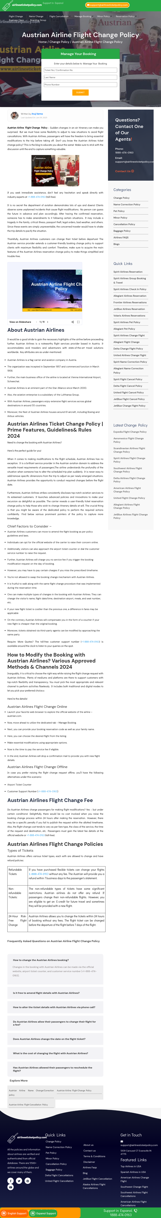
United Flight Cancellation (58, 1178)
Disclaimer (88, 1160)
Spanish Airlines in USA (132, 1170)
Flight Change (16, 16)
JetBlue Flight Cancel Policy (128, 395)
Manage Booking (83, 16)
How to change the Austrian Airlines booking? (41, 959)
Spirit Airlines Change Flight (128, 335)
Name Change (36, 16)
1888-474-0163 (124, 152)
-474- (40, 874)
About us (88, 1144)
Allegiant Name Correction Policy (131, 368)
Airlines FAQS (120, 237)
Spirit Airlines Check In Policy (129, 289)
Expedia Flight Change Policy (129, 427)
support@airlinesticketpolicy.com (135, 161)
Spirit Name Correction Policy (129, 362)
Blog (85, 1171)
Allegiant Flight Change (125, 342)
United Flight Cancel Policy (127, 388)
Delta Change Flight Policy (127, 348)
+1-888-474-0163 (37, 196)
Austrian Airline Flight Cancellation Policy (28, 1104)
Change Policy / (60, 42)
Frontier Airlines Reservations (129, 302)
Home (43, 42)
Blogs (116, 244)
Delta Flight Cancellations (58, 1173)
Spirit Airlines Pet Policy (126, 322)
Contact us (89, 1150)
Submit (80, 92)
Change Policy (121, 198)
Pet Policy (119, 211)
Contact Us (124, 171)
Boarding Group (38, 20)
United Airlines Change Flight (128, 355)
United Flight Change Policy (128, 493)
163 (46, 874)
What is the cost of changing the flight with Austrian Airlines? (50, 1053)
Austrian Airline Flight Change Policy (97, 42)
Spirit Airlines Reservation (127, 271)
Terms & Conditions (93, 1155)
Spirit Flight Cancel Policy (127, 375)
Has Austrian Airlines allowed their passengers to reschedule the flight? (52, 1069)
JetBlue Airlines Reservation (128, 309)
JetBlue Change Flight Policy (128, 401)
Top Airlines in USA (130, 1165)
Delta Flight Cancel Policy (127, 381)
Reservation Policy (125, 16)
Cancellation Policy (123, 224)
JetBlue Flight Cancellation (96, 1176)
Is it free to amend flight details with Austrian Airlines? (46, 992)
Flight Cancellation (59, 16)
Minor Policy (103, 16)
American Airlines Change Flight (137, 1176)
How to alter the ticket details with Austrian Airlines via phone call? (54, 1007)
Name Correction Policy (126, 204)
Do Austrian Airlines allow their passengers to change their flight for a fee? (54, 1023)
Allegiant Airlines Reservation (128, 295)
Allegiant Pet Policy (123, 328)
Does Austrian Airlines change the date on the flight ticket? (49, 1038)
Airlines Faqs (89, 1166)
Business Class (16, 20)
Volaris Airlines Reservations (128, 315)
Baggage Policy (121, 231)
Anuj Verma (37, 113)
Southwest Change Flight (133, 1181)
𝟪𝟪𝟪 (34, 874)
